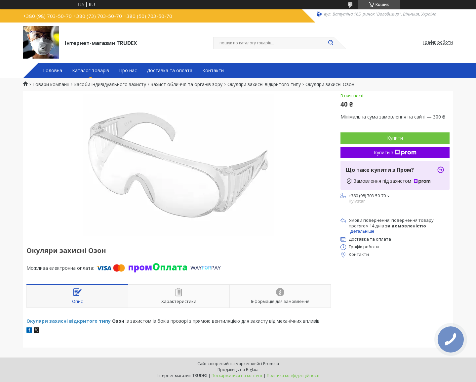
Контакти (213, 70)
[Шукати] (330, 43)
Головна (52, 70)
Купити (395, 138)
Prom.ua (271, 363)
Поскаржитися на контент (237, 375)
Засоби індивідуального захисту (110, 84)
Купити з (395, 152)
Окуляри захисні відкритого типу (264, 84)
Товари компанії (50, 84)
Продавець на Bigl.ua (238, 369)
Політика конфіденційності (293, 375)
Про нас (128, 70)
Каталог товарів (90, 70)
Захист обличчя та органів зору (186, 84)
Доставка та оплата (169, 70)
